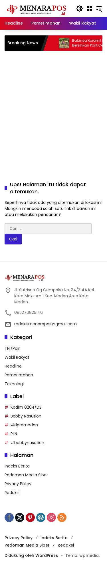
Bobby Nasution (26, 416)
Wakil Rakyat (17, 357)
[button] (79, 8)
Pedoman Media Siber (26, 475)
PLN (14, 434)
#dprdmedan (24, 425)
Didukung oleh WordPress (31, 555)
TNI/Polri (13, 348)
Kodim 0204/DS (26, 407)
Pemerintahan (19, 375)
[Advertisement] (53, 110)
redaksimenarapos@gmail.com (45, 324)
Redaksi (12, 492)
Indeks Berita (17, 466)
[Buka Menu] (89, 8)
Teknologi (14, 384)
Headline (13, 366)
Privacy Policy (18, 484)
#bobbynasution (27, 442)
